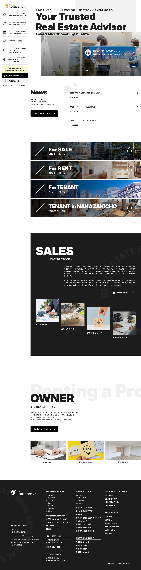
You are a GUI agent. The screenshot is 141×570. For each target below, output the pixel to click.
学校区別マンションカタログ (57, 522)
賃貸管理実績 (110, 505)
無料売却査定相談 (112, 526)
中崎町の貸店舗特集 (83, 527)
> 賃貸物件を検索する (53, 540)
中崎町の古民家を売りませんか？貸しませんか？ (15, 69)
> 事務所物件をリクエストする (56, 560)
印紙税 (48, 529)
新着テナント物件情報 (84, 507)
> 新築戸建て (50, 498)
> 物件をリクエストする (54, 543)
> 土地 (48, 503)
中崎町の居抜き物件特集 (85, 531)
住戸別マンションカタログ (56, 519)
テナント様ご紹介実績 (84, 511)
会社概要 (5, 86)
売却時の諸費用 (82, 548)
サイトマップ (12, 86)
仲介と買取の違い (82, 545)
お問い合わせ (110, 530)
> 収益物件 (50, 508)
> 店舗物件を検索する (53, 558)
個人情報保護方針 (23, 86)
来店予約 (108, 533)
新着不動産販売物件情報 (55, 515)
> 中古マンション (52, 495)
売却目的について (82, 542)
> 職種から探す (81, 495)
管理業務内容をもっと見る (42, 429)
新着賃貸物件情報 (53, 547)
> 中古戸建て (50, 500)
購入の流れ (50, 525)
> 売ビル (49, 511)
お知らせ (108, 520)
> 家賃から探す (81, 503)
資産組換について (82, 552)
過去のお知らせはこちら (42, 113)
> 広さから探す (81, 500)
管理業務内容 (110, 495)
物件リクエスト (111, 523)
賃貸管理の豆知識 (112, 502)
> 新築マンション (52, 506)
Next (131, 66)
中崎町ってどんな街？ (84, 524)
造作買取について (82, 514)
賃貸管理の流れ (111, 498)
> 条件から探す (81, 498)
